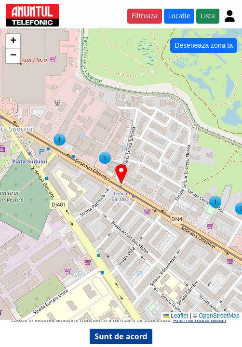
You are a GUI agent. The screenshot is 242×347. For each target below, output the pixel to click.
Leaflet (175, 315)
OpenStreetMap (219, 315)
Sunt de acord (120, 336)
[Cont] (230, 16)
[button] (105, 158)
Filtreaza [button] (145, 15)
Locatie (179, 15)
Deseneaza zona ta (204, 45)
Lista (208, 15)
